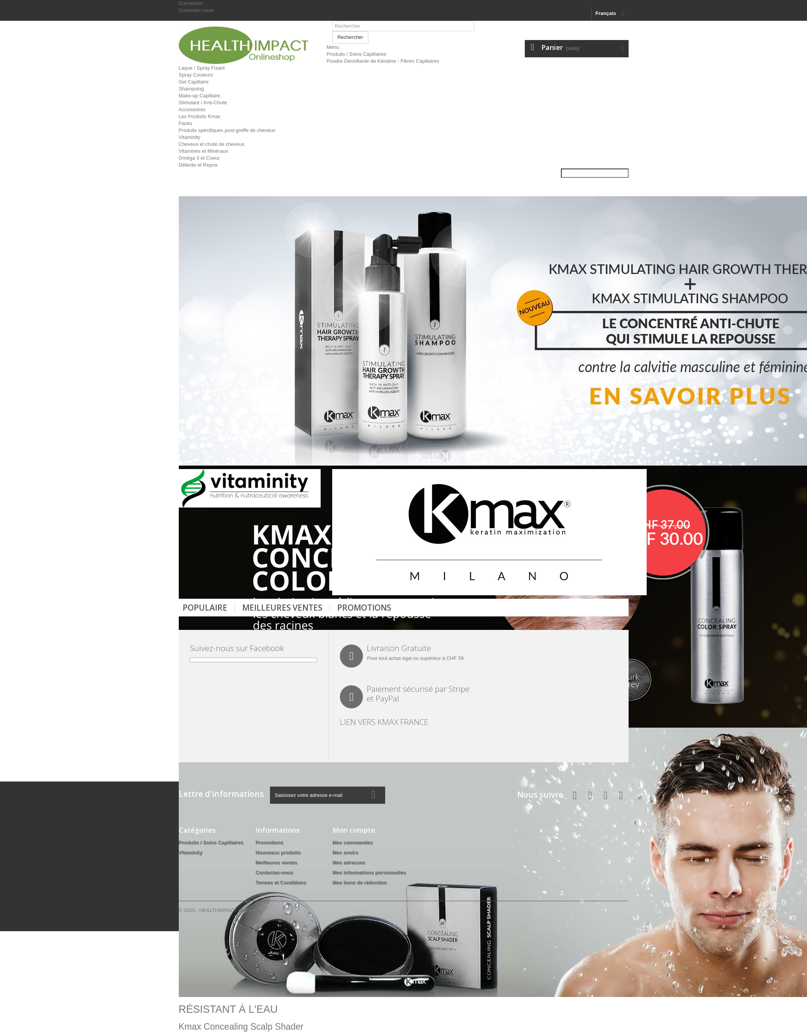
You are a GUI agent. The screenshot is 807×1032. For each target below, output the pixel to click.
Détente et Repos (198, 165)
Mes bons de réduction (360, 882)
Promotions (364, 608)
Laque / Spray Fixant (202, 68)
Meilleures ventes (276, 862)
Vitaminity (189, 137)
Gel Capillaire (194, 82)
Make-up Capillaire (199, 96)
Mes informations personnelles (369, 872)
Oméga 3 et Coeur (199, 158)
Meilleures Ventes (282, 608)
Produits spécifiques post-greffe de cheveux (227, 130)
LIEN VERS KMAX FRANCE (384, 721)
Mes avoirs (345, 852)
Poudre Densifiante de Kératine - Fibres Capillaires (382, 61)
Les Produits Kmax (200, 116)
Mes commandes (353, 842)
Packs (185, 123)
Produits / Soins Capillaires (356, 54)
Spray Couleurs (196, 75)
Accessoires (192, 109)
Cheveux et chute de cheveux (212, 144)
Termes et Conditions (281, 882)
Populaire (205, 608)
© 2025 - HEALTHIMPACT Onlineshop (221, 910)
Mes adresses (349, 862)
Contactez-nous (196, 10)
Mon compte (354, 830)
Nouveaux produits (278, 852)
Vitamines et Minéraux (203, 151)
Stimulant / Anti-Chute (203, 102)
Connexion (191, 3)
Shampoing (191, 89)
